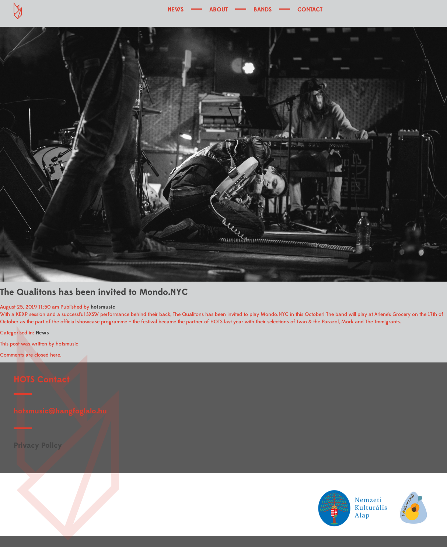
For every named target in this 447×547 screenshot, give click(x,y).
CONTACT (309, 9)
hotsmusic (103, 307)
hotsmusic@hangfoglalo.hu (60, 411)
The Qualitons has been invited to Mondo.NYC (94, 292)
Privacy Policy (38, 445)
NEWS (176, 9)
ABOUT (218, 9)
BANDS (263, 9)
